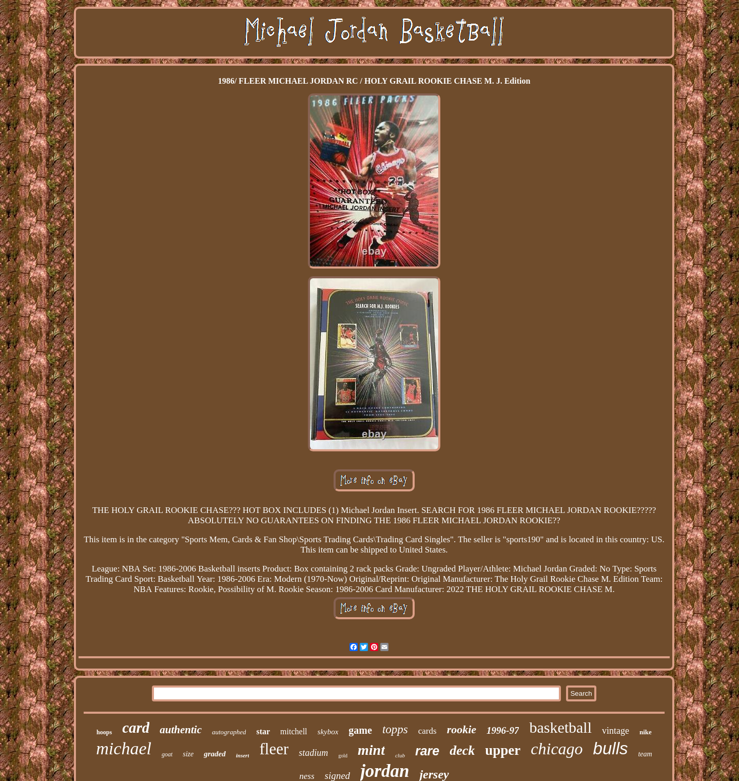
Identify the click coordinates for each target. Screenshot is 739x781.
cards (427, 731)
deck (462, 750)
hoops (104, 732)
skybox (328, 732)
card (135, 727)
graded (215, 754)
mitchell (293, 731)
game (360, 730)
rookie (461, 729)
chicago (556, 748)
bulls (610, 748)
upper (502, 750)
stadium (313, 753)
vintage (615, 731)
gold (342, 755)
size (188, 754)
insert (242, 755)
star (263, 731)
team (645, 754)
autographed (229, 732)
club (400, 755)
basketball (560, 727)
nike (645, 732)
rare (427, 751)
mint (371, 750)
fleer (273, 749)
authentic (181, 729)
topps (395, 729)
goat (167, 754)
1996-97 (503, 730)
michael (123, 748)
